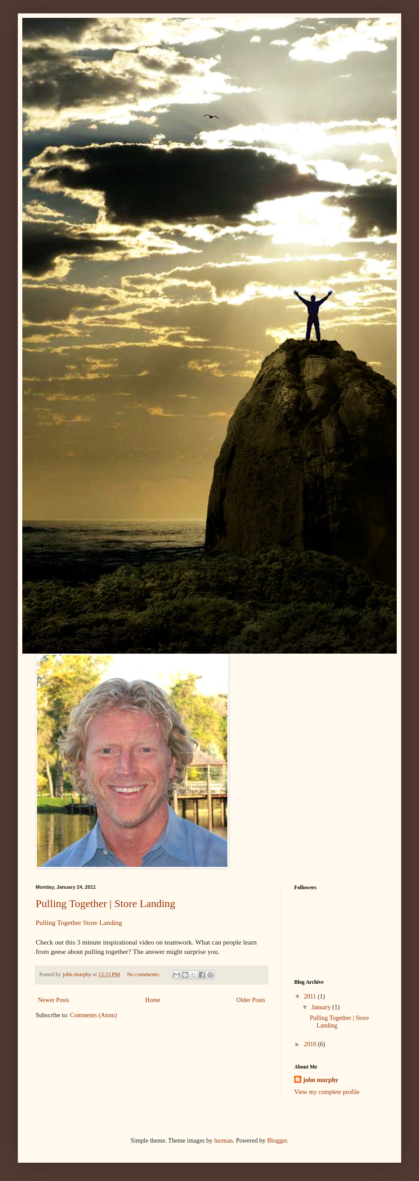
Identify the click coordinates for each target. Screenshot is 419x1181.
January (321, 1007)
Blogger (277, 1140)
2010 (311, 1044)
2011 (311, 996)
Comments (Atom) (93, 1015)
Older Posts (250, 1000)
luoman (223, 1140)
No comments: (144, 974)
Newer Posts (53, 1000)
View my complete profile (327, 1092)
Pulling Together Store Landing (79, 922)
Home (152, 1000)
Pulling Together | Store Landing (105, 903)
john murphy (320, 1080)
